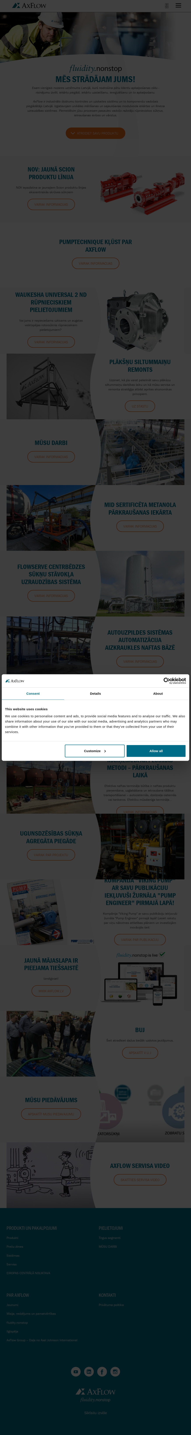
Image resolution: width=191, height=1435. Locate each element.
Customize (95, 751)
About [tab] (158, 693)
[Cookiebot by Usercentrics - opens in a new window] (167, 681)
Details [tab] (95, 693)
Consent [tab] (33, 693)
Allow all (156, 751)
